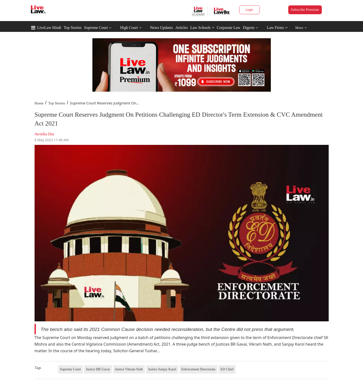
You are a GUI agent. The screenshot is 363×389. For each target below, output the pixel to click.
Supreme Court (96, 27)
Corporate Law (228, 27)
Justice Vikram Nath (129, 369)
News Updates (161, 27)
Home (39, 103)
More (301, 28)
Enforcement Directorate (198, 369)
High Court (129, 27)
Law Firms (277, 27)
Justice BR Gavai (98, 369)
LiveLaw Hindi (49, 27)
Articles (181, 27)
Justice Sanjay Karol (162, 369)
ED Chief (227, 369)
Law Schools (202, 27)
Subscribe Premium (305, 10)
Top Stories (73, 27)
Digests (249, 27)
